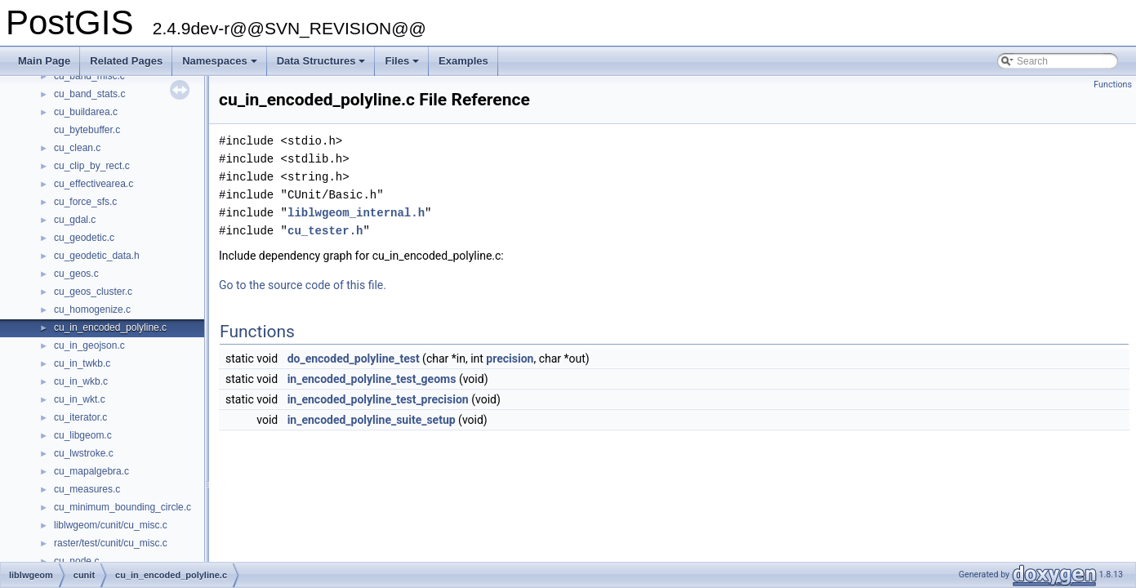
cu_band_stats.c (89, 94)
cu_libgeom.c (83, 435)
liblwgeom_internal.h (356, 212)
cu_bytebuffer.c (87, 130)
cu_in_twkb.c (82, 363)
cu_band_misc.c (89, 76)
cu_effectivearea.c (93, 183)
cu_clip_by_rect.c (92, 166)
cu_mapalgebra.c (91, 471)
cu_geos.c (76, 273)
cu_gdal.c (75, 219)
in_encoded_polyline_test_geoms (372, 378)
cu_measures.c (87, 489)
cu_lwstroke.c (84, 453)
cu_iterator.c (80, 417)
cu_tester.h (325, 230)
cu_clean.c (77, 148)
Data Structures (322, 65)
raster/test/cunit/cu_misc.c (110, 543)
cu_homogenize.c (92, 309)
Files (403, 65)
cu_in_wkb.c (81, 381)
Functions (1113, 84)
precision (509, 358)
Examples (463, 61)
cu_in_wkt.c (79, 399)
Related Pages (126, 61)
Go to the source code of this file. (302, 285)
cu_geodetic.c (84, 237)
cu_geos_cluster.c (93, 291)
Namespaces (221, 65)
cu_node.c (76, 561)
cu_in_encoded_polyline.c (110, 327)
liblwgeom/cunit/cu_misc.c (110, 525)
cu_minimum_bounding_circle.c (122, 507)
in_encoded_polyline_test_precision (378, 399)
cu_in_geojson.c (89, 345)
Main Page (44, 61)
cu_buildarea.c (86, 112)
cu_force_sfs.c (85, 201)
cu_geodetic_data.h (97, 255)
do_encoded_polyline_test (353, 358)
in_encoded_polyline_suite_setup (371, 419)
